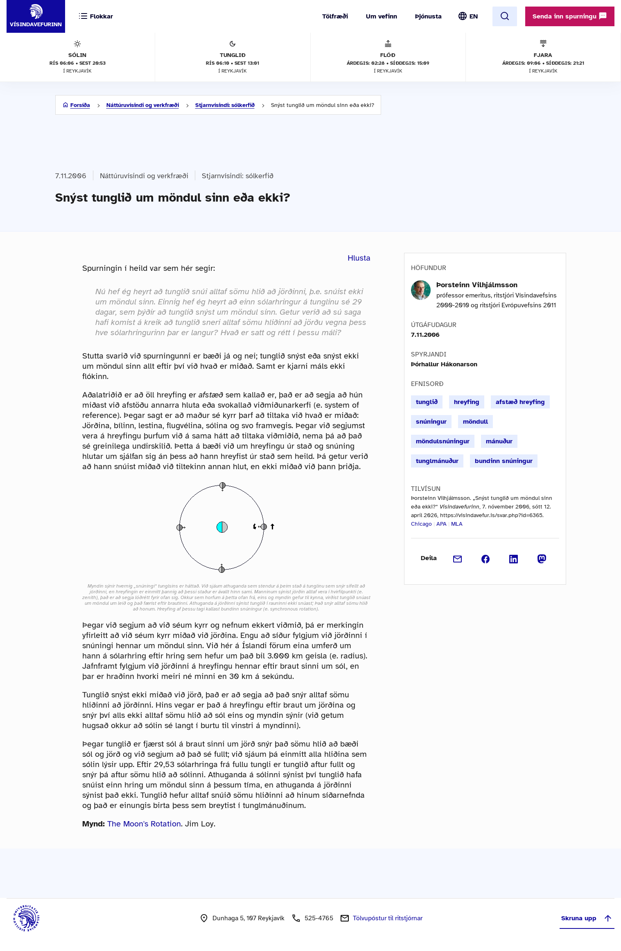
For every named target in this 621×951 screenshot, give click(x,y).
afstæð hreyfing (520, 402)
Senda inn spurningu (570, 15)
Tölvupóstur (387, 918)
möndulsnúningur (443, 441)
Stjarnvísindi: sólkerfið (225, 105)
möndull (475, 422)
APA (441, 523)
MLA (457, 523)
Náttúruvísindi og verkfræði (142, 105)
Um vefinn (381, 16)
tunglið (427, 402)
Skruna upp (587, 918)
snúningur (431, 422)
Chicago (421, 523)
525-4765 (319, 918)
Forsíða (80, 105)
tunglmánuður (437, 461)
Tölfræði (335, 16)
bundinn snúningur (504, 461)
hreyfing (466, 402)
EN (474, 16)
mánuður (499, 441)
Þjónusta (428, 16)
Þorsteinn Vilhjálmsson (476, 284)
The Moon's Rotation (144, 824)
